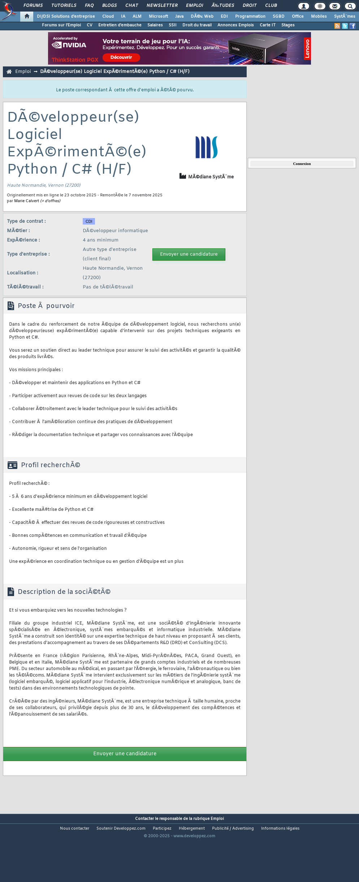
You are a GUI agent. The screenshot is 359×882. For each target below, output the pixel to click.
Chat (132, 6)
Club (270, 6)
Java (179, 16)
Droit (249, 6)
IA (123, 16)
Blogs (109, 6)
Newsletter (162, 6)
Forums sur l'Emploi (61, 25)
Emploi (194, 6)
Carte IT (268, 25)
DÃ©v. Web (202, 16)
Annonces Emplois (235, 25)
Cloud (108, 16)
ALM (137, 16)
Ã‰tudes (223, 6)
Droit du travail (197, 25)
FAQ (89, 6)
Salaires (155, 25)
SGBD (279, 16)
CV (89, 25)
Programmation (250, 16)
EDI (224, 16)
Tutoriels (64, 6)
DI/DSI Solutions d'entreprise (66, 16)
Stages (288, 25)
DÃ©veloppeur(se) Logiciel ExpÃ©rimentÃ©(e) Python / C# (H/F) (115, 72)
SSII (173, 25)
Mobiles (319, 16)
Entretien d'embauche (120, 25)
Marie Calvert (26, 201)
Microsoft (158, 16)
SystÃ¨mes (344, 16)
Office (298, 16)
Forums (33, 6)
